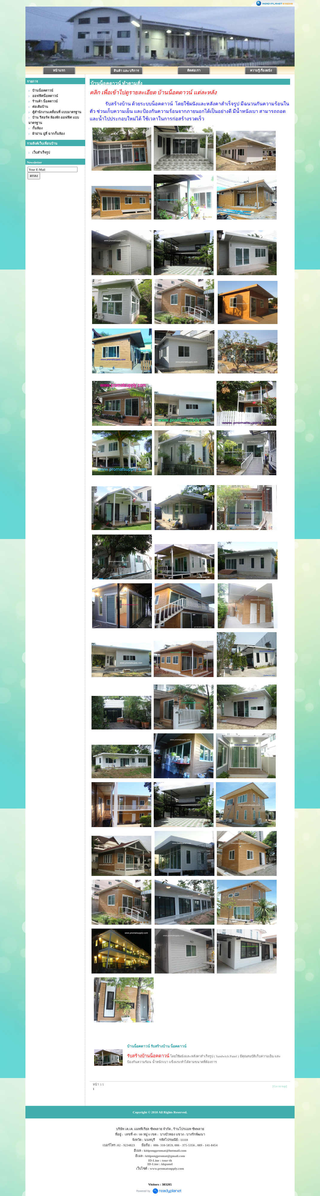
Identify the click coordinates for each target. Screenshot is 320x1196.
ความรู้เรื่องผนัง (261, 70)
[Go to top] (279, 1086)
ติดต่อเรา (193, 70)
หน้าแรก (59, 70)
